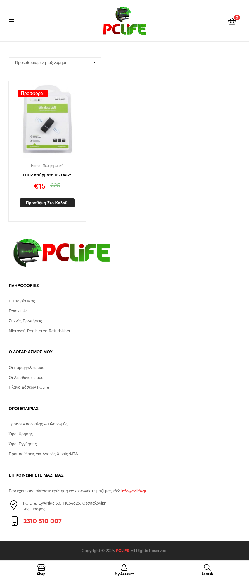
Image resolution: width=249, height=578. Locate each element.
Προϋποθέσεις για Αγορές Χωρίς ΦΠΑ (43, 453)
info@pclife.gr (133, 490)
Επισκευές (18, 310)
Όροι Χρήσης (21, 433)
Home (35, 165)
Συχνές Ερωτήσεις (25, 320)
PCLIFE (122, 550)
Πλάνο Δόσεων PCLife (29, 387)
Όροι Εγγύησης (23, 443)
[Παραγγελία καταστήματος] (55, 62)
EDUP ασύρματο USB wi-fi (47, 175)
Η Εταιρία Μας (22, 300)
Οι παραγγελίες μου (26, 367)
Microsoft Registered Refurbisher (39, 330)
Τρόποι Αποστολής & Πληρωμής (38, 423)
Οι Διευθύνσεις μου (26, 377)
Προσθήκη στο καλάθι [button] (47, 202)
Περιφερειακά (53, 165)
